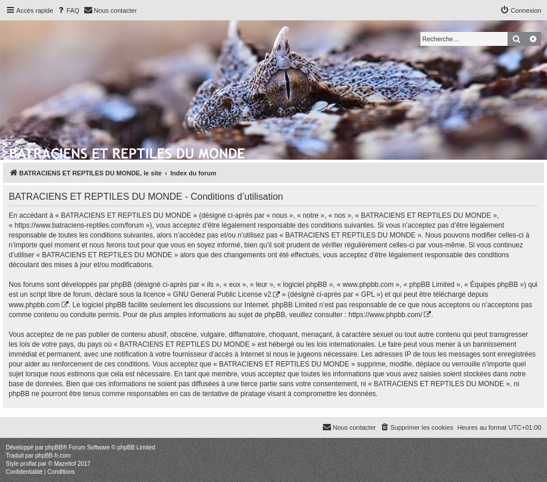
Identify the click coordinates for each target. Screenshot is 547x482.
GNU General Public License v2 (222, 294)
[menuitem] (68, 10)
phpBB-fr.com (53, 455)
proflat (28, 464)
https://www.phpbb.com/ (385, 315)
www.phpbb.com (34, 305)
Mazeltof (65, 464)
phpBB (54, 447)
